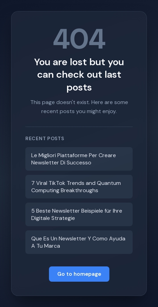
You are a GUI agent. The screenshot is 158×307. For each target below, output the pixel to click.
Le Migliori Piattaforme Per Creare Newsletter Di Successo (73, 159)
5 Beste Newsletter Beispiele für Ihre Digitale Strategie (76, 214)
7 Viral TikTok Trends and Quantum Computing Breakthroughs (76, 186)
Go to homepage (79, 274)
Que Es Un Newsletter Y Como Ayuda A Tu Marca (78, 242)
